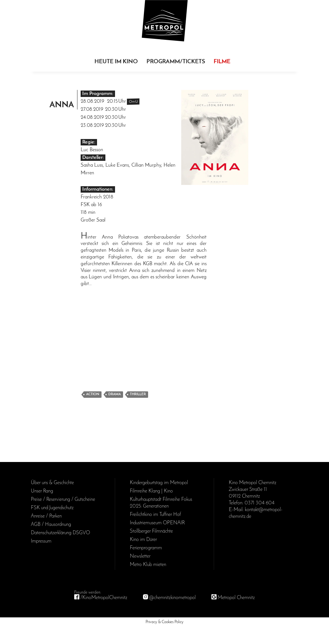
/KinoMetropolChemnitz (103, 597)
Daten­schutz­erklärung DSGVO (60, 533)
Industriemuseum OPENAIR (157, 523)
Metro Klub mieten (148, 564)
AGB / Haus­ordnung (51, 524)
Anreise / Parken (46, 516)
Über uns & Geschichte (52, 482)
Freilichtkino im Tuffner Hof (155, 514)
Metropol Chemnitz (236, 597)
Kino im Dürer (143, 539)
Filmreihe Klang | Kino (151, 491)
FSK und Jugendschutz (52, 507)
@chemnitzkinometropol (172, 597)
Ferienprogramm (146, 548)
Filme (222, 62)
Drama (114, 394)
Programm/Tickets (176, 62)
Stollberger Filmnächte (151, 531)
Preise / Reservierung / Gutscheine (63, 499)
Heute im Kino (116, 62)
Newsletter (140, 556)
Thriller (138, 394)
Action (92, 394)
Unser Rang (42, 491)
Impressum (41, 541)
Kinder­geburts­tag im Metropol (159, 482)
